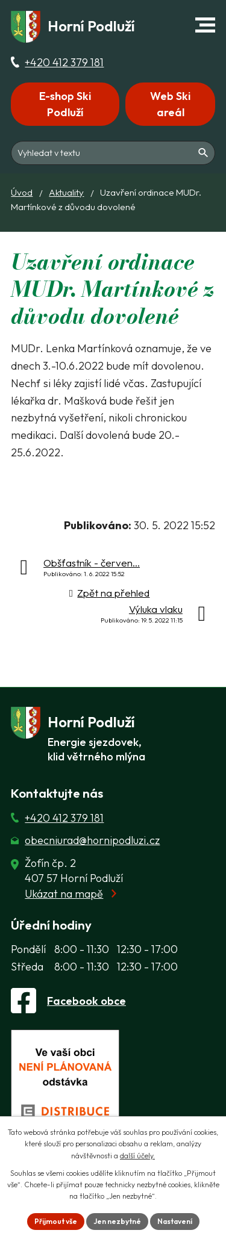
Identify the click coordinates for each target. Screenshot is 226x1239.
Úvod (22, 192)
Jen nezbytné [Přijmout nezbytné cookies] (117, 1221)
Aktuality (66, 192)
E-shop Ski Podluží (65, 104)
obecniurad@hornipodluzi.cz (92, 840)
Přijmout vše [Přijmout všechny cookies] (55, 1221)
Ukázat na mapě (64, 894)
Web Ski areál (170, 104)
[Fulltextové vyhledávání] (113, 153)
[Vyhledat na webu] (203, 153)
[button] (205, 25)
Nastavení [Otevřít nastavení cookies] (174, 1221)
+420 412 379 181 (64, 62)
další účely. (137, 1155)
